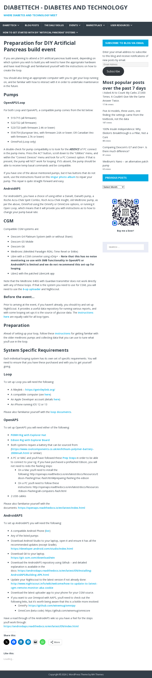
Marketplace (94, 25)
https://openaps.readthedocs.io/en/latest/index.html (51, 507)
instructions (63, 333)
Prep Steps (69, 458)
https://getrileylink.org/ (40, 389)
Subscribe (113, 71)
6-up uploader (32, 289)
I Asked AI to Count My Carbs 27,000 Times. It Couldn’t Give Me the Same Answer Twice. (124, 96)
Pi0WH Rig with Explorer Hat (28, 435)
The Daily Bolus (54, 25)
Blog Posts (32, 25)
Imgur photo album (63, 177)
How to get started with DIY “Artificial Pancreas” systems (39, 32)
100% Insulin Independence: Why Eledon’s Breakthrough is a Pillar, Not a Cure (125, 133)
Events (73, 25)
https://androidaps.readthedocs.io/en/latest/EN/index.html (41, 626)
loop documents (60, 412)
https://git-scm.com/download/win (33, 557)
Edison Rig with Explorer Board (30, 440)
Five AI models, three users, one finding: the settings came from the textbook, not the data (123, 115)
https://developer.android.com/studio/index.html (42, 548)
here (47, 394)
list (48, 530)
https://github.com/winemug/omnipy (52, 605)
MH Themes (97, 674)
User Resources (120, 25)
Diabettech (9, 25)
